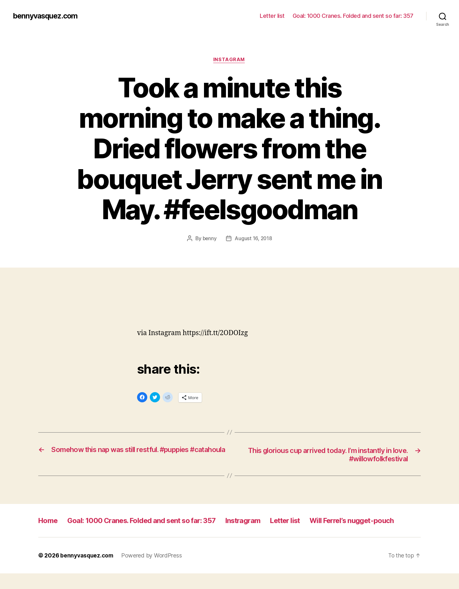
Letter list (272, 15)
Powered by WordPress (152, 571)
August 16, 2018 (254, 239)
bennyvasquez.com (47, 16)
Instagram (229, 60)
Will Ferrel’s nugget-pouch (84, 536)
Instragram (263, 521)
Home (49, 521)
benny (209, 239)
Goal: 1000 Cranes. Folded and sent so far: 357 (353, 15)
